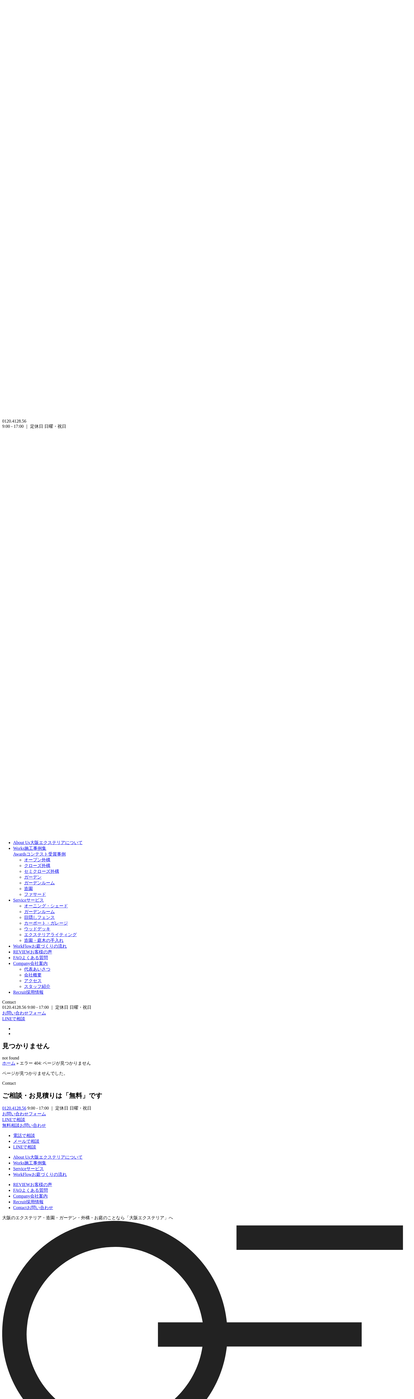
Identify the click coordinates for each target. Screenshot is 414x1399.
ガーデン (33, 877)
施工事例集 (29, 848)
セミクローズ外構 (41, 871)
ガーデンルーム (39, 883)
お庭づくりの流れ (40, 946)
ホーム (8, 1063)
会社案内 (30, 963)
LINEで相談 (13, 1018)
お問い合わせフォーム (24, 1013)
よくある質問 (30, 957)
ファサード (35, 894)
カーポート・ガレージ (46, 923)
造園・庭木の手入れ (44, 940)
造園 (28, 888)
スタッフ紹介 (37, 986)
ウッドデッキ (37, 929)
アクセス (33, 980)
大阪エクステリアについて (48, 842)
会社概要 (33, 975)
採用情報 (28, 992)
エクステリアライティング (50, 934)
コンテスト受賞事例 (39, 854)
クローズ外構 (37, 865)
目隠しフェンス (39, 917)
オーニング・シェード (46, 906)
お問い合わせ (33, 1207)
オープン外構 (37, 859)
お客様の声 (32, 952)
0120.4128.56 (14, 1108)
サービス (28, 900)
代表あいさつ (37, 969)
